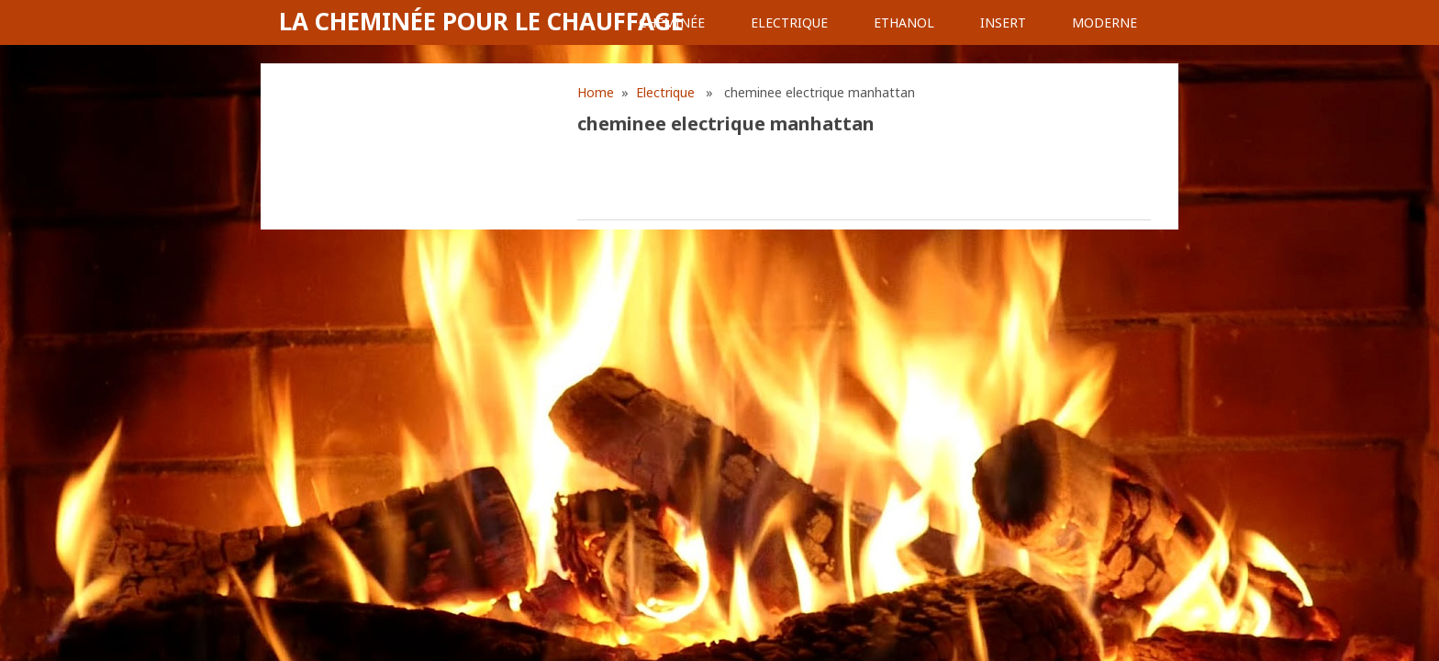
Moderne (1104, 22)
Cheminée (672, 22)
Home (595, 92)
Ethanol (904, 22)
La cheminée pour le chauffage (481, 21)
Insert (1003, 22)
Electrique (789, 22)
